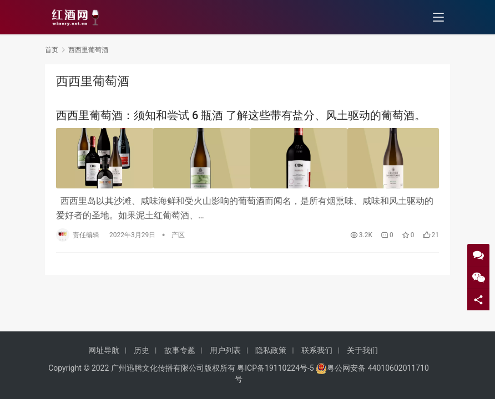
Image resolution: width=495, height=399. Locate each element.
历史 (141, 350)
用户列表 (225, 350)
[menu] (438, 18)
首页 (51, 50)
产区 (178, 233)
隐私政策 (270, 350)
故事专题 (179, 350)
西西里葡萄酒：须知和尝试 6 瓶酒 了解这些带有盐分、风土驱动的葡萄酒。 (241, 115)
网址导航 (103, 350)
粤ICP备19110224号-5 (275, 368)
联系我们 (316, 350)
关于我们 (362, 350)
